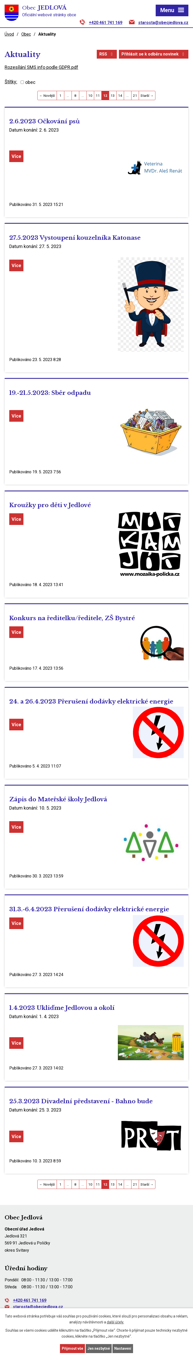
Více (16, 156)
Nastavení (122, 1348)
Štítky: (11, 81)
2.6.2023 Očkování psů (44, 121)
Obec (26, 34)
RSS (106, 54)
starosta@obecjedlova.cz (163, 22)
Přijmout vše (72, 1348)
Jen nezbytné (98, 1348)
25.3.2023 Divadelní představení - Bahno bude (81, 1101)
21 (135, 95)
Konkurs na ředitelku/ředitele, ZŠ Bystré (72, 618)
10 (90, 95)
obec (30, 82)
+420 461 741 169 (105, 22)
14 (120, 95)
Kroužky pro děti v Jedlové (50, 505)
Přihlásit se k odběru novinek (153, 54)
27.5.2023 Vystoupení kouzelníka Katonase (75, 237)
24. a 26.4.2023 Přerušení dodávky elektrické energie (91, 701)
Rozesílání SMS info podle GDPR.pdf (41, 67)
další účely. (115, 1322)
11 (98, 95)
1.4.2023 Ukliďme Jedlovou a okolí (62, 1007)
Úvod (9, 34)
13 (113, 95)
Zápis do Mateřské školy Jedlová (58, 799)
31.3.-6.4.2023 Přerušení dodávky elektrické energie (89, 909)
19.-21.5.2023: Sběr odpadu (50, 392)
